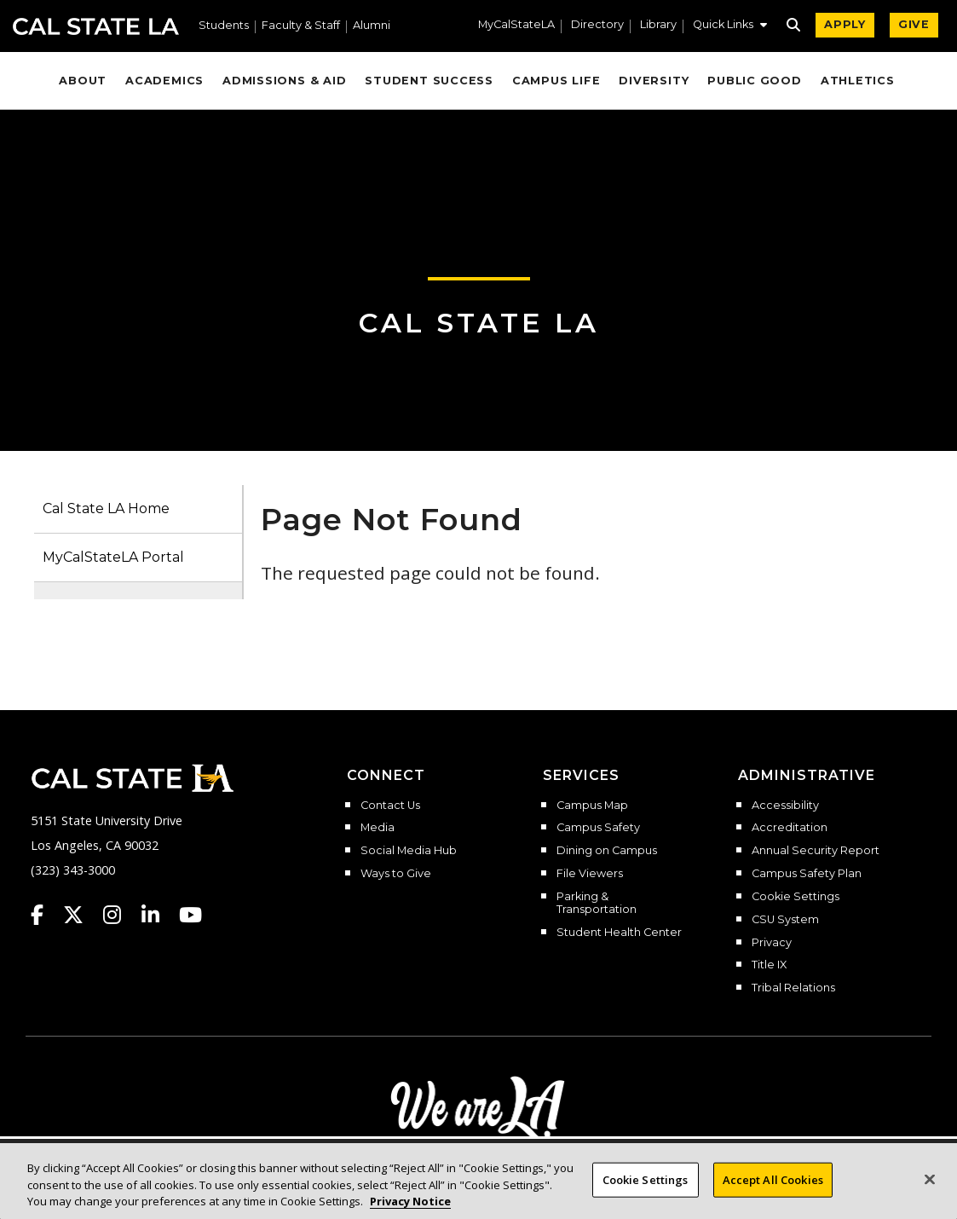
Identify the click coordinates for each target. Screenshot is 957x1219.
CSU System (785, 920)
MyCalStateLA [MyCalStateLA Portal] (516, 25)
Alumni (371, 26)
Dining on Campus (606, 851)
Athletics (858, 80)
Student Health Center (619, 933)
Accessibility (785, 806)
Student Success (429, 80)
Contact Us (390, 806)
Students (224, 26)
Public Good (754, 80)
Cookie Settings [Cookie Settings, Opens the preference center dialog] (645, 1179)
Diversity (654, 80)
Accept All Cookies (773, 1179)
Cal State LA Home (106, 508)
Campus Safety (598, 828)
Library (658, 25)
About (83, 80)
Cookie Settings (795, 897)
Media (377, 828)
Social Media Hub (408, 851)
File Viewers (589, 874)
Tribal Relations (793, 988)
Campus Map (592, 806)
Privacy (772, 943)
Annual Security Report (815, 851)
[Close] (929, 1179)
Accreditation (789, 828)
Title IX (769, 965)
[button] (730, 26)
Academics (164, 80)
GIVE (914, 24)
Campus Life (556, 80)
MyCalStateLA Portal (113, 557)
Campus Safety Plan (807, 874)
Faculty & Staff (301, 26)
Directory (597, 25)
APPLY (845, 24)
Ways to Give (395, 874)
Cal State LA (96, 26)
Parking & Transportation (596, 903)
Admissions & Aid (284, 80)
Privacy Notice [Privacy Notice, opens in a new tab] (410, 1201)
